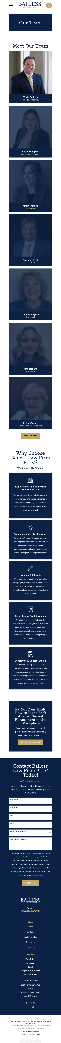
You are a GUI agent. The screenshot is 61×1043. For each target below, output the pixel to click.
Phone (12, 815)
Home (30, 927)
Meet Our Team (30, 436)
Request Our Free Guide (30, 742)
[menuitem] (24, 1034)
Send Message (30, 883)
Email (12, 823)
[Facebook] (28, 1007)
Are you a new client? (18, 831)
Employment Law (30, 937)
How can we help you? (18, 839)
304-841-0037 (30, 911)
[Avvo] (33, 1007)
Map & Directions (31, 974)
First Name (14, 799)
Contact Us (30, 947)
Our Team (31, 932)
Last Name (14, 807)
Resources (30, 942)
